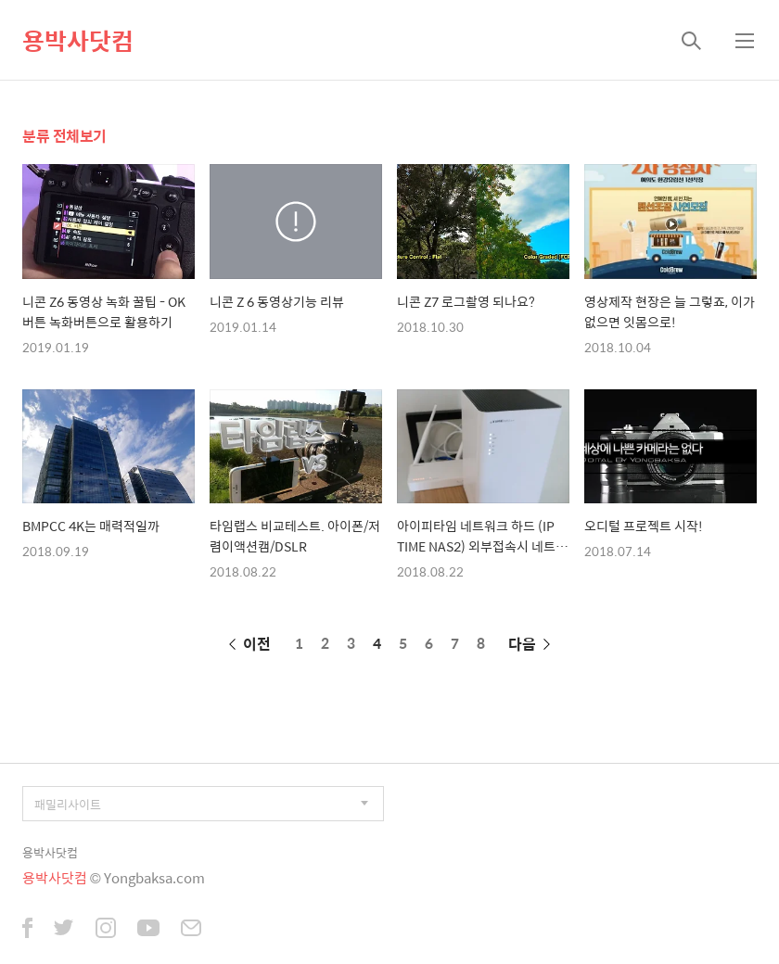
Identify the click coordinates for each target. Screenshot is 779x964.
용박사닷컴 (78, 39)
